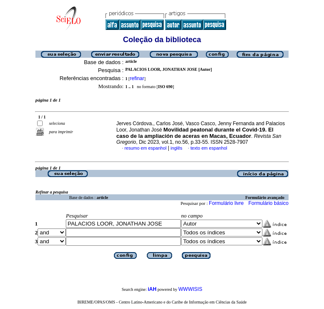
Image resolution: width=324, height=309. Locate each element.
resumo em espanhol (145, 147)
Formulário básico (268, 203)
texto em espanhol (208, 147)
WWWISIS (190, 289)
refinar (137, 78)
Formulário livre (226, 203)
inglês (176, 147)
